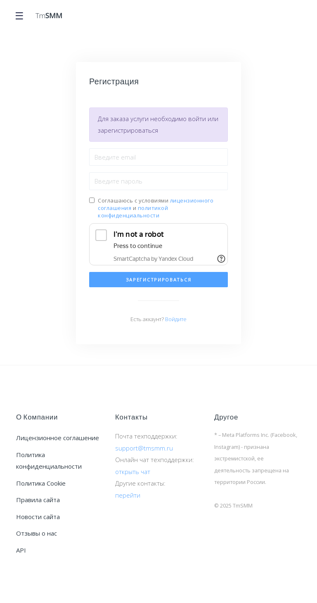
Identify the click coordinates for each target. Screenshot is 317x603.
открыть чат (132, 471)
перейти (127, 495)
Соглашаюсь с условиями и (155, 208)
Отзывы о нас (36, 533)
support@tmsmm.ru (144, 448)
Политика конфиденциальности (49, 460)
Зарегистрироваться (159, 279)
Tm (48, 15)
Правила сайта (38, 500)
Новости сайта (38, 516)
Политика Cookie (41, 483)
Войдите (176, 319)
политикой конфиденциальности (133, 211)
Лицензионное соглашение (57, 438)
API (21, 550)
